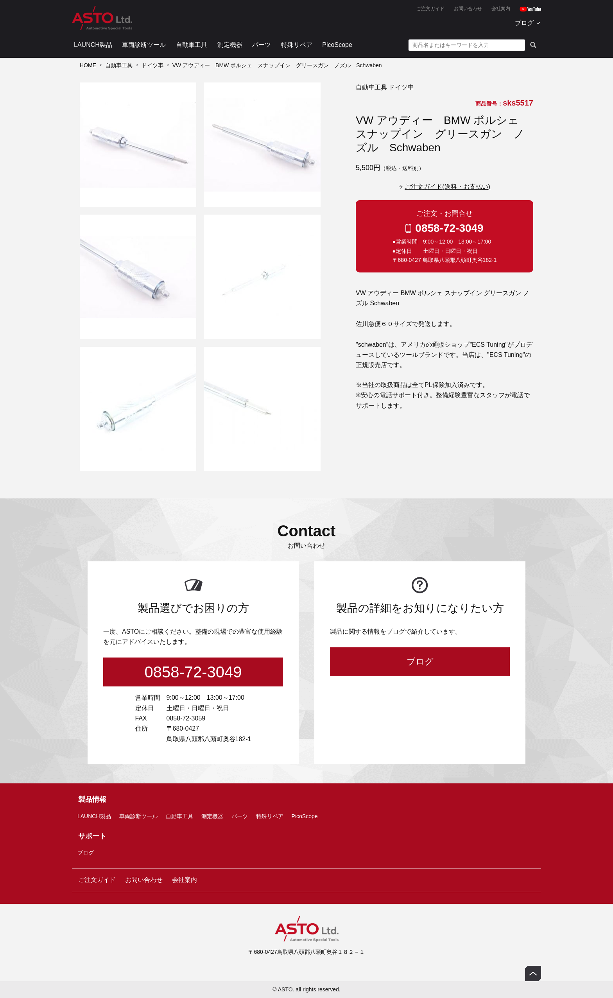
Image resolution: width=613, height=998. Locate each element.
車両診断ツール (144, 44)
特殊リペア (296, 44)
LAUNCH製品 (93, 44)
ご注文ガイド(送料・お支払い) (447, 186)
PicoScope (337, 44)
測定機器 (229, 44)
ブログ (524, 23)
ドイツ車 (152, 65)
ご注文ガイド (430, 8)
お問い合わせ (468, 8)
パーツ (261, 44)
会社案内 (500, 8)
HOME (88, 65)
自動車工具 (191, 44)
